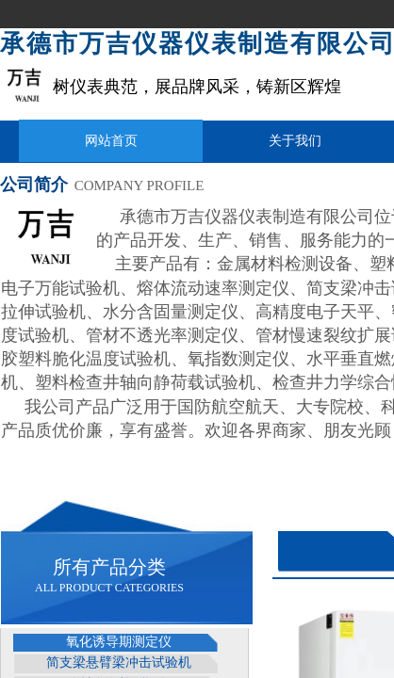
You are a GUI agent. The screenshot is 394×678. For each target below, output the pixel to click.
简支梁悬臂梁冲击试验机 (118, 662)
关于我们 (295, 140)
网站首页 (111, 140)
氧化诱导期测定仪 (119, 641)
